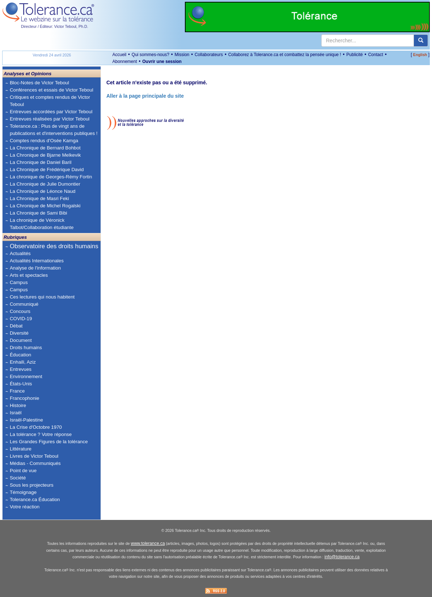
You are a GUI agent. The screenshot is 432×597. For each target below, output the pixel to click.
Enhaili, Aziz (23, 362)
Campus (19, 282)
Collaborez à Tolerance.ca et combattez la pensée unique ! (284, 54)
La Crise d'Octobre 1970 (36, 427)
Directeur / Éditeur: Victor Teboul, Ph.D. (54, 26)
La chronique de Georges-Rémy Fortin (51, 176)
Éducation (20, 354)
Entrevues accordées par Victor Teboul (51, 111)
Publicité (354, 54)
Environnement (26, 376)
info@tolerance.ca (342, 556)
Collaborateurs (209, 54)
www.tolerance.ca (148, 543)
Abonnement (124, 61)
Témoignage (23, 492)
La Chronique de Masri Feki (39, 198)
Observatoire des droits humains (54, 246)
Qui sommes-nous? (150, 54)
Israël (16, 412)
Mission (182, 54)
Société (18, 477)
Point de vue (23, 470)
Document (21, 340)
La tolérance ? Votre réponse (41, 434)
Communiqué (24, 304)
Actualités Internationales (37, 260)
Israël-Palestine (26, 420)
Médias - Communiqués (35, 463)
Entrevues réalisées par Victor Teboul (49, 119)
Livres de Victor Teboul (34, 456)
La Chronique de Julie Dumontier (45, 184)
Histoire (18, 405)
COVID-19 (21, 318)
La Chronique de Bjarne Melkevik (45, 155)
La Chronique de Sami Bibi (38, 213)
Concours (20, 311)
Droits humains (26, 347)
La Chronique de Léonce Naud (43, 191)
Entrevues (20, 369)
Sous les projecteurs (32, 485)
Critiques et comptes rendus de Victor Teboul (50, 100)
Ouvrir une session (162, 61)
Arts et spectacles (29, 275)
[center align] (421, 40)
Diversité (19, 333)
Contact (375, 54)
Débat (16, 326)
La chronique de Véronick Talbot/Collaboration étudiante (41, 223)
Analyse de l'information (35, 268)
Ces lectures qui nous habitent (42, 297)
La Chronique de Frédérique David (47, 169)
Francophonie (24, 398)
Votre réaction (24, 506)
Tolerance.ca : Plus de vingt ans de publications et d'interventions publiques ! (54, 129)
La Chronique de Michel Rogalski (45, 205)
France (17, 391)
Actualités (20, 253)
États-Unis (21, 383)
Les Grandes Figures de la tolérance (49, 441)
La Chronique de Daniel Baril (40, 162)
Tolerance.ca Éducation (35, 499)
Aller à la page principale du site (145, 96)
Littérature (20, 449)
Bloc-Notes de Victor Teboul (39, 82)
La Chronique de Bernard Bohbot (45, 148)
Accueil (119, 54)
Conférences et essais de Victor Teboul (51, 90)
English (420, 54)
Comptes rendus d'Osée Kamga (44, 140)
